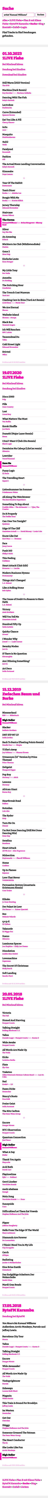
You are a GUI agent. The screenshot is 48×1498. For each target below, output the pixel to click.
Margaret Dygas (8, 770)
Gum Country (7, 407)
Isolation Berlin (8, 1060)
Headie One (7, 745)
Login (24, 27)
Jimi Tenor (6, 1140)
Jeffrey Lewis (7, 1406)
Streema (17, 539)
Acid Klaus (6, 303)
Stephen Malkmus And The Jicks (15, 1214)
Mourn (5, 1339)
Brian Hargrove (27, 223)
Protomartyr (7, 576)
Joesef (4, 642)
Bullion (5, 804)
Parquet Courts (8, 1023)
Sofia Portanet (8, 671)
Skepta (19, 745)
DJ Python (6, 924)
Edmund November (10, 208)
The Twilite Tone (8, 516)
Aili (3, 159)
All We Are (6, 851)
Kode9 (5, 1084)
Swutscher (6, 1092)
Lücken (25, 1487)
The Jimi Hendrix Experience (14, 500)
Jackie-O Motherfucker (11, 1263)
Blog (41, 23)
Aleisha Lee (16, 193)
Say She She (7, 232)
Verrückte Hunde (9, 1184)
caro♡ (5, 130)
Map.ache (6, 1162)
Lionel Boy (6, 414)
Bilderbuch (14, 715)
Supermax (6, 961)
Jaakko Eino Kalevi (10, 954)
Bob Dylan (6, 590)
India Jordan (7, 738)
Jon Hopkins (7, 946)
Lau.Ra (16, 568)
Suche (8, 8)
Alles (5, 20)
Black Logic (7, 444)
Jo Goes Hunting (9, 902)
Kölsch (5, 240)
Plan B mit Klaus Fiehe (28, 1480)
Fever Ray (6, 836)
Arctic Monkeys (8, 1450)
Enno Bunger (7, 262)
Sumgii (5, 1192)
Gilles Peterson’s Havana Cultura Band (18, 1075)
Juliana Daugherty (9, 1225)
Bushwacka (7, 108)
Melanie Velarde (8, 917)
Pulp (4, 399)
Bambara (6, 843)
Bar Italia (6, 273)
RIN (4, 715)
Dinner (5, 826)
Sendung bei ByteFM (13, 1316)
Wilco (4, 355)
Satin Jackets (7, 627)
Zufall (16, 27)
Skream (5, 318)
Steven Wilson (8, 215)
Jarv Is (5, 649)
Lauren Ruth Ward (9, 1391)
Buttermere (7, 186)
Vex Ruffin (6, 422)
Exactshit (6, 1099)
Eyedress (6, 524)
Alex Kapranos (19, 851)
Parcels (5, 1384)
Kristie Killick (17, 201)
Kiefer (4, 1155)
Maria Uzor (20, 303)
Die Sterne (6, 909)
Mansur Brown (22, 752)
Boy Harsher (7, 93)
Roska (4, 193)
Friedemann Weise (10, 492)
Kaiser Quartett (21, 909)
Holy (4, 818)
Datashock (6, 1270)
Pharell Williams (23, 858)
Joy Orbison (7, 752)
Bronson (5, 568)
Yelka (4, 340)
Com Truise (7, 891)
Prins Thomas (8, 763)
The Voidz (6, 1053)
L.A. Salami (7, 583)
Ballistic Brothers (9, 730)
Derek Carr (6, 1170)
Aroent (5, 634)
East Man (6, 539)
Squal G (5, 481)
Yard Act (5, 295)
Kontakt (6, 27)
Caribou (5, 866)
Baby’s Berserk (8, 100)
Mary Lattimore (8, 1233)
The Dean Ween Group (11, 1114)
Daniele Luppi (8, 1038)
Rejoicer (5, 873)
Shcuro (5, 310)
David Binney (26, 531)
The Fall (5, 1016)
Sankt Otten (7, 1280)
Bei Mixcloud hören (12, 64)
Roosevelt (6, 152)
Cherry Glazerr (8, 122)
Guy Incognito (8, 1248)
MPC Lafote (7, 332)
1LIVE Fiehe (15, 20)
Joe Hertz (6, 429)
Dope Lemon (7, 174)
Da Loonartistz (8, 1240)
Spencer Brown (8, 115)
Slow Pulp (6, 254)
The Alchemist (21, 507)
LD (11, 1084)
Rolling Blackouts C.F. (11, 1030)
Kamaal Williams (9, 223)
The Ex (5, 1443)
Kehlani (13, 1177)
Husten (5, 247)
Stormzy (5, 777)
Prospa (13, 318)
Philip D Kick (7, 554)
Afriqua (5, 1255)
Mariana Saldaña (24, 93)
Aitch (16, 777)
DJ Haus (5, 473)
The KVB (5, 86)
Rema (4, 436)
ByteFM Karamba (19, 23)
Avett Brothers (8, 612)
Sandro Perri (7, 976)
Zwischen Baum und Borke (21, 696)
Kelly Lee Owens (21, 946)
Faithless (6, 561)
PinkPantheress (8, 137)
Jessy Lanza (7, 546)
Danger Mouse (8, 1125)
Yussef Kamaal (8, 459)
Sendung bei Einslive (13, 69)
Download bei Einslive (14, 74)
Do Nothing (7, 281)
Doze (23, 1199)
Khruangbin (7, 657)
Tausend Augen (8, 325)
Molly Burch (7, 969)
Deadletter (6, 288)
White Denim (7, 1398)
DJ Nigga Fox (7, 932)
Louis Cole (37, 531)
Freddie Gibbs (8, 507)
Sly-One (5, 1067)
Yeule (4, 145)
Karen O (35, 1038)
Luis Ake (5, 811)
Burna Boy (6, 792)
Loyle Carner (17, 642)
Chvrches (6, 1421)
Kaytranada (7, 858)
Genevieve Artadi (9, 531)
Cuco (4, 1207)
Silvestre (5, 451)
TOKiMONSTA (8, 880)
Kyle (4, 1177)
